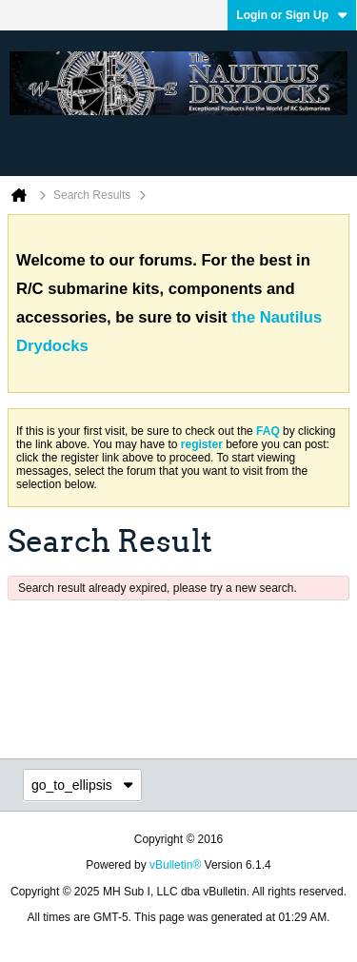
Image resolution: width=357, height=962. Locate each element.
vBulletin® (175, 865)
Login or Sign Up (291, 15)
